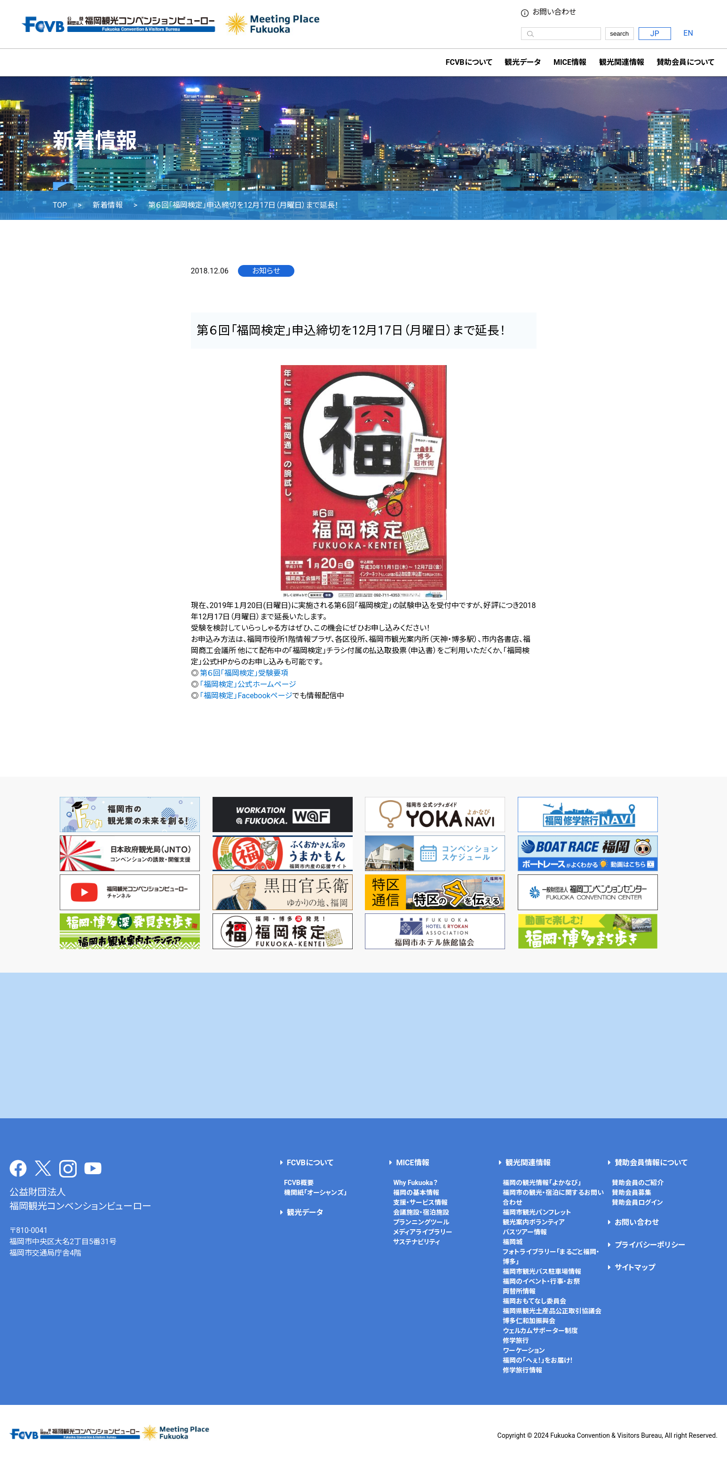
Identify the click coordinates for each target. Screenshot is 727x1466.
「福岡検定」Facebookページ (246, 695)
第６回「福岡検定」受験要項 (244, 673)
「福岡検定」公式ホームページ (248, 684)
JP (654, 33)
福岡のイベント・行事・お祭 (541, 1281)
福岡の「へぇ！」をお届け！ (538, 1360)
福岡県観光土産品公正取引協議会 (552, 1311)
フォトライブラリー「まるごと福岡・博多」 (551, 1256)
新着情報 (108, 205)
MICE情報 (569, 62)
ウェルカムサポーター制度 (540, 1330)
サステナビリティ (416, 1242)
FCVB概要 (299, 1182)
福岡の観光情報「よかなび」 (542, 1182)
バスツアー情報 (525, 1232)
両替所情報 (519, 1291)
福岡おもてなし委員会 (534, 1301)
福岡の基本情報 (416, 1192)
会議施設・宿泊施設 (421, 1212)
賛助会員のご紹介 (638, 1182)
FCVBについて (310, 1162)
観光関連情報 (528, 1162)
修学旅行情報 (522, 1370)
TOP (60, 205)
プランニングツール (421, 1222)
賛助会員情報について (651, 1162)
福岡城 (512, 1242)
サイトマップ (635, 1267)
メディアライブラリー (422, 1232)
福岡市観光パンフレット (537, 1212)
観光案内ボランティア (534, 1222)
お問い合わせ (554, 12)
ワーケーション (524, 1350)
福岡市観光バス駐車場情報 (542, 1271)
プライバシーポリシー (650, 1244)
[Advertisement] (363, 1045)
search (619, 33)
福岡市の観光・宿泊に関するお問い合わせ (553, 1197)
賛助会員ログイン (637, 1202)
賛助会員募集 (631, 1192)
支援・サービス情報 (420, 1202)
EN (688, 33)
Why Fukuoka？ (415, 1182)
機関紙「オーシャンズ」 (315, 1192)
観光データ (523, 62)
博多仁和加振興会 (529, 1321)
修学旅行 (516, 1340)
